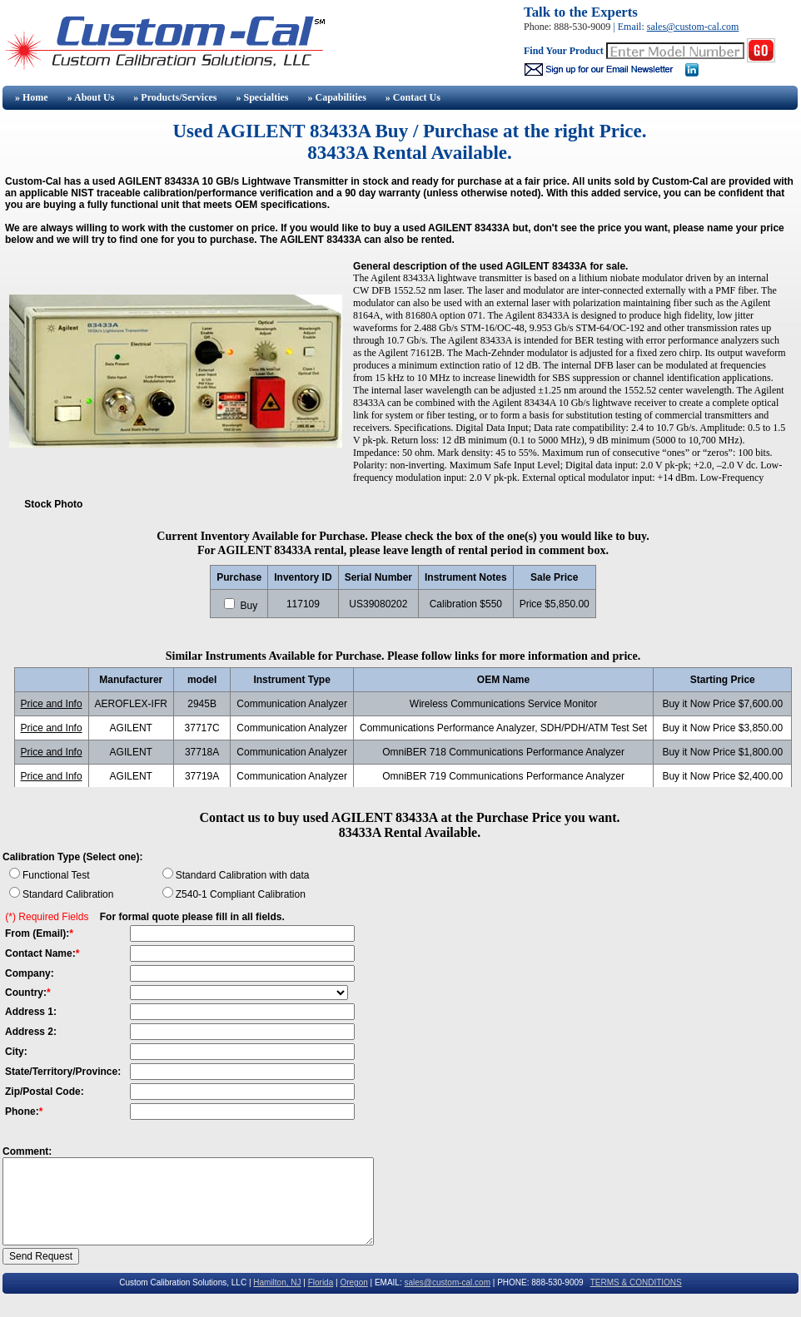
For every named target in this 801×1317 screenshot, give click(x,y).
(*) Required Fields (46, 917)
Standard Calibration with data (243, 875)
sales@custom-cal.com (693, 26)
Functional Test (56, 875)
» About (91, 97)
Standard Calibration (67, 894)
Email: (632, 26)
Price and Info (51, 704)
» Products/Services (174, 97)
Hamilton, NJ (277, 1282)
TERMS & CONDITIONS (636, 1282)
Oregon (353, 1282)
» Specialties (262, 97)
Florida (321, 1282)
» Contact (413, 97)
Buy (247, 605)
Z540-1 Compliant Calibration (241, 894)
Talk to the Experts (581, 12)
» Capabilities (336, 97)
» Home (30, 97)
